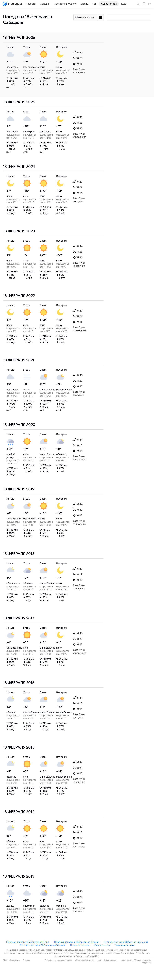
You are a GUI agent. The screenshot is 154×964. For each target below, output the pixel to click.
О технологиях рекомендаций (88, 960)
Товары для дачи (124, 945)
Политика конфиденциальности (58, 960)
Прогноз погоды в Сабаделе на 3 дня (27, 941)
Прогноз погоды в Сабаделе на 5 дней (76, 941)
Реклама (26, 960)
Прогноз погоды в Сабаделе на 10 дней (42, 945)
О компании (14, 960)
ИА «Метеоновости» (142, 960)
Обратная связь (111, 960)
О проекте (146, 963)
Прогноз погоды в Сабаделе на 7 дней (126, 941)
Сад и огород (102, 945)
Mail (5, 960)
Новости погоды (79, 945)
